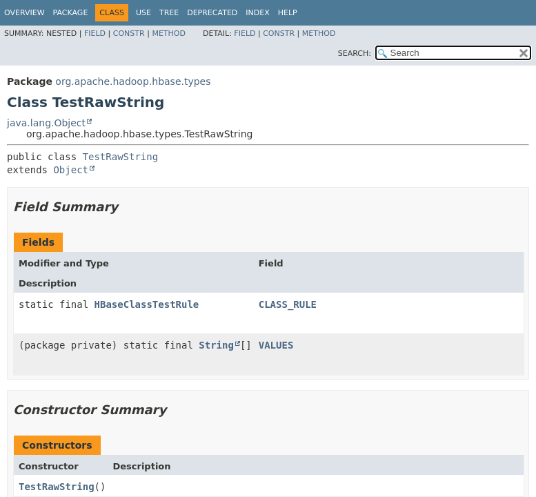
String (216, 345)
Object (70, 169)
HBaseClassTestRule (147, 304)
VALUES (276, 345)
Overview (24, 12)
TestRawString (121, 156)
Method (169, 33)
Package (70, 12)
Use (143, 12)
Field (95, 33)
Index (257, 12)
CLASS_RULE (288, 304)
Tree (169, 12)
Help (287, 12)
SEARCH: (354, 53)
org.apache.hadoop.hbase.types (132, 81)
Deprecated (212, 12)
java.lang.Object (46, 122)
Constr (129, 33)
